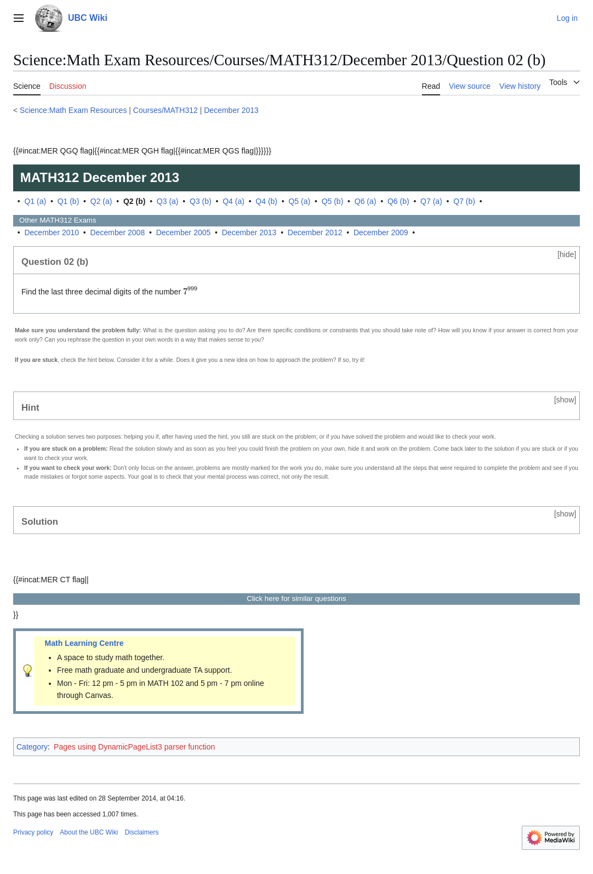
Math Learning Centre (84, 643)
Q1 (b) (68, 201)
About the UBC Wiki (89, 832)
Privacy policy (33, 832)
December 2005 (183, 232)
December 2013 (231, 110)
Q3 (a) (168, 201)
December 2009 (380, 232)
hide (567, 254)
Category (32, 746)
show (565, 399)
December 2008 (117, 232)
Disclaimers (141, 832)
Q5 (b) (333, 201)
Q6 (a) (366, 201)
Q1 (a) (35, 201)
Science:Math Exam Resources (73, 110)
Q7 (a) (431, 201)
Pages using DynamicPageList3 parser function (134, 746)
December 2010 (51, 232)
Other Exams (54, 220)
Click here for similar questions (296, 598)
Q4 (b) (266, 201)
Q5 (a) (299, 201)
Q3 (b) (201, 201)
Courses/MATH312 (165, 110)
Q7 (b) (464, 201)
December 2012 (315, 232)
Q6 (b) (398, 201)
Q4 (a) (233, 201)
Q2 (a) (101, 201)
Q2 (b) (134, 201)
